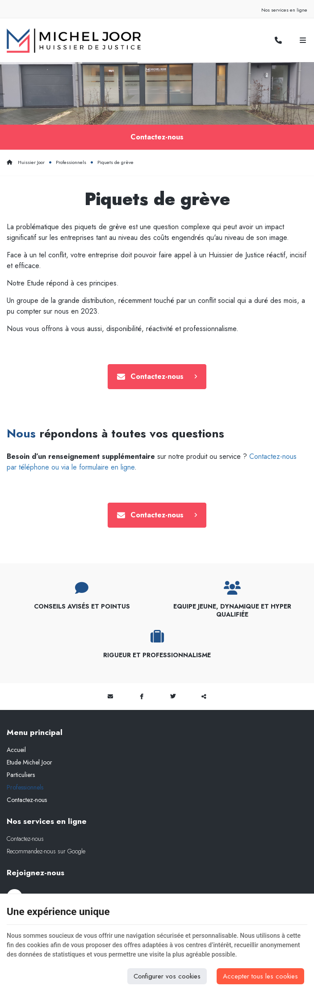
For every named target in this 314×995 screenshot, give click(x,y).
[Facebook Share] (141, 698)
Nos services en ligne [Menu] (47, 823)
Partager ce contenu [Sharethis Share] (204, 698)
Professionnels (71, 163)
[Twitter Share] (173, 698)
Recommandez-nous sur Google (46, 852)
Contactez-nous (157, 138)
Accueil (16, 751)
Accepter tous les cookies (260, 976)
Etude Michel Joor (29, 764)
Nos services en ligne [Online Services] (284, 9)
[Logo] (74, 41)
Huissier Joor (26, 163)
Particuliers (21, 776)
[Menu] (303, 41)
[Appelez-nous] (278, 41)
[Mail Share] (110, 698)
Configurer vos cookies (167, 976)
